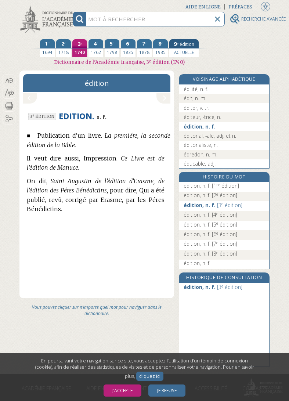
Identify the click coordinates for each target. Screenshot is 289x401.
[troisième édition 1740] (79, 48)
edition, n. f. (211, 185)
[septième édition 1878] (144, 48)
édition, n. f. (200, 126)
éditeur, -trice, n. (202, 116)
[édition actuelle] (184, 48)
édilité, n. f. (196, 89)
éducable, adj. (200, 163)
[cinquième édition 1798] (112, 48)
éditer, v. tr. (196, 107)
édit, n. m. (195, 98)
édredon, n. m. (200, 154)
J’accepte (122, 390)
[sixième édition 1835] (128, 48)
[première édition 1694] (47, 48)
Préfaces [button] (240, 7)
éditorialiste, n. (201, 144)
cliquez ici (149, 376)
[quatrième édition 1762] (95, 48)
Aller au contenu (48, 6)
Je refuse (167, 390)
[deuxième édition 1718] (63, 48)
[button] (9, 80)
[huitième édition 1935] (160, 48)
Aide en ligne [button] (203, 7)
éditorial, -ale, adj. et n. (210, 135)
